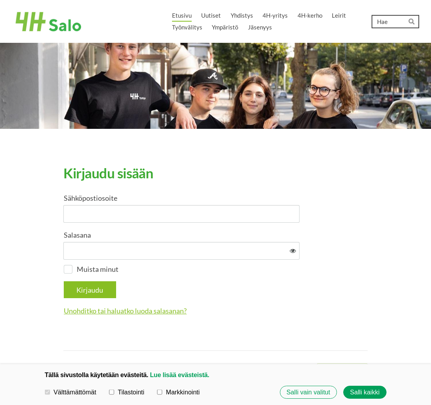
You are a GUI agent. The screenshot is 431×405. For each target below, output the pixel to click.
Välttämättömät (70, 391)
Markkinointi (178, 391)
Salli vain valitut (308, 392)
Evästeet (270, 343)
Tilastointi (126, 391)
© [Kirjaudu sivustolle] (66, 342)
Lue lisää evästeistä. (179, 374)
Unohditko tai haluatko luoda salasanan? (209, 285)
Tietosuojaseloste (230, 343)
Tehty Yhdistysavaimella (342, 343)
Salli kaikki (364, 392)
